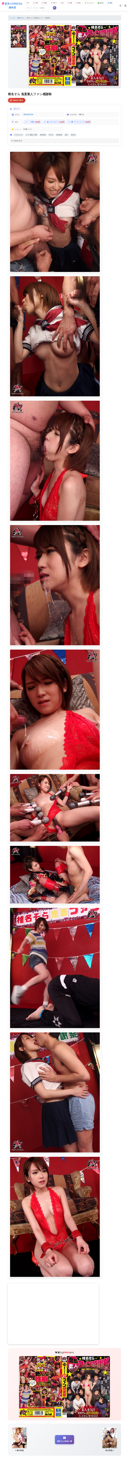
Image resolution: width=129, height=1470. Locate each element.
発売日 (105, 3)
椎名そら (21, 18)
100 (71, 3)
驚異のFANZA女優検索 (12, 5)
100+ (44, 3)
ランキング (92, 3)
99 (35, 3)
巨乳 (80, 3)
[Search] (47, 8)
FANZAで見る (17, 101)
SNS (27, 8)
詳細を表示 (17, 143)
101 (55, 3)
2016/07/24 (28, 116)
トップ (12, 18)
